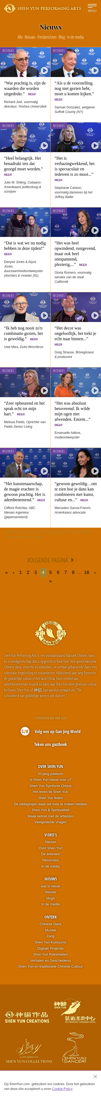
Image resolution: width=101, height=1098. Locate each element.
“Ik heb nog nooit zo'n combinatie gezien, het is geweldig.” (23, 333)
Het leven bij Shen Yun (50, 792)
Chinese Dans (51, 924)
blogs (50, 898)
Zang (51, 936)
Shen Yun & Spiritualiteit (50, 810)
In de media (50, 866)
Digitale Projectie (50, 948)
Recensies (8, 50)
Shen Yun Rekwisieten (50, 954)
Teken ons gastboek (50, 744)
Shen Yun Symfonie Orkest (51, 786)
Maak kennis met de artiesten (51, 816)
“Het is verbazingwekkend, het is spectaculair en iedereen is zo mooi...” (75, 169)
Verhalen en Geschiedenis (50, 960)
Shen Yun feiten (50, 798)
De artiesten (50, 854)
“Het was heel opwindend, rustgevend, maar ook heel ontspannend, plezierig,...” (75, 254)
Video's (50, 834)
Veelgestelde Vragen (50, 822)
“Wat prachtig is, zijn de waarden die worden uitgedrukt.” (25, 88)
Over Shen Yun (50, 766)
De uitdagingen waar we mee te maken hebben (50, 804)
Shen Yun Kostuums (51, 942)
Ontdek (50, 917)
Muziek (50, 930)
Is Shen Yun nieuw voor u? (50, 780)
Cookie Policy (62, 1088)
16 (86, 572)
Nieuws (50, 842)
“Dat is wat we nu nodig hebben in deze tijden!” (25, 248)
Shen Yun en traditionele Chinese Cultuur (50, 966)
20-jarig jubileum (50, 774)
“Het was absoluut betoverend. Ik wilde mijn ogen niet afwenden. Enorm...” (74, 414)
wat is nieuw (50, 886)
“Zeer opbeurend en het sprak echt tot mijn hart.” (24, 408)
